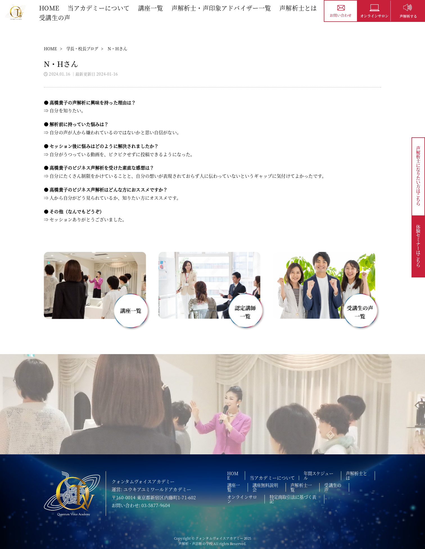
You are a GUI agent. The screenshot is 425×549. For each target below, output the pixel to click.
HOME (49, 7)
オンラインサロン (245, 492)
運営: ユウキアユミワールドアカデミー (151, 489)
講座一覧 (151, 7)
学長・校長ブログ (84, 48)
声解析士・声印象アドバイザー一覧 (222, 7)
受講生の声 (55, 16)
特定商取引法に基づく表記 (299, 492)
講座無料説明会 (270, 483)
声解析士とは (298, 7)
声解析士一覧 (307, 483)
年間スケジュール (322, 475)
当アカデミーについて (99, 7)
